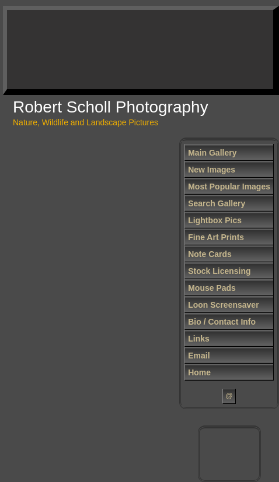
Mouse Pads (212, 288)
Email (199, 355)
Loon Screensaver (223, 304)
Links (199, 338)
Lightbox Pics (215, 220)
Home (199, 372)
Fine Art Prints (216, 237)
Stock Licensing (219, 271)
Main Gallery (212, 152)
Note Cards (210, 254)
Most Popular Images (229, 186)
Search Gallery (216, 203)
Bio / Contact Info (222, 321)
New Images (211, 169)
